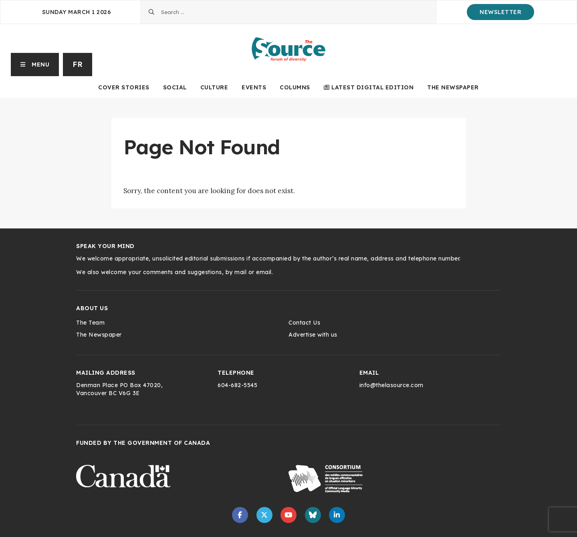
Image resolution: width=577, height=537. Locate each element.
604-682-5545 (237, 385)
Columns (295, 87)
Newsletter (500, 12)
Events (254, 87)
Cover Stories (123, 87)
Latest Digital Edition (369, 87)
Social (175, 87)
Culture (214, 87)
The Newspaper (453, 87)
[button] (35, 64)
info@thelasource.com (391, 385)
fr (78, 64)
